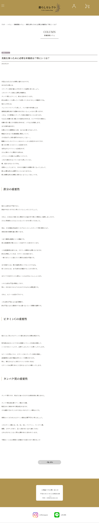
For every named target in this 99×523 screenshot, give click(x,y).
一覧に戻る (49, 462)
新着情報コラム (15, 24)
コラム (7, 24)
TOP (3, 24)
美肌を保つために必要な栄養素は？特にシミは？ (32, 24)
